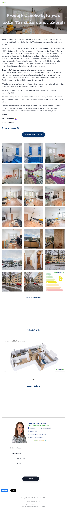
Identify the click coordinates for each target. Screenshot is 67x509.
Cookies (43, 506)
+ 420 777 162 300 (30, 504)
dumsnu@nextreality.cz (33, 501)
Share (5, 490)
